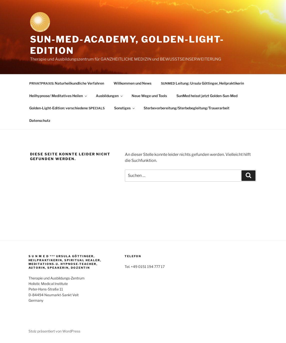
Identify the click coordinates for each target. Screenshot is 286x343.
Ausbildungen (109, 96)
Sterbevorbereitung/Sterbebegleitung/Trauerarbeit (186, 108)
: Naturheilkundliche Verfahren (66, 83)
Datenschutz (39, 120)
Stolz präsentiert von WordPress (54, 331)
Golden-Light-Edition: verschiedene (67, 108)
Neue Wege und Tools (149, 96)
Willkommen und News (132, 83)
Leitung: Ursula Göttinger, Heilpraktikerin (202, 83)
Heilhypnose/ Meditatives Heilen (58, 96)
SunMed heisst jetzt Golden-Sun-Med (206, 96)
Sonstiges (124, 108)
